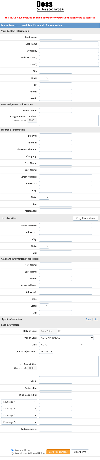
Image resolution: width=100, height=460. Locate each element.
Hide (96, 319)
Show (88, 319)
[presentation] (50, 441)
